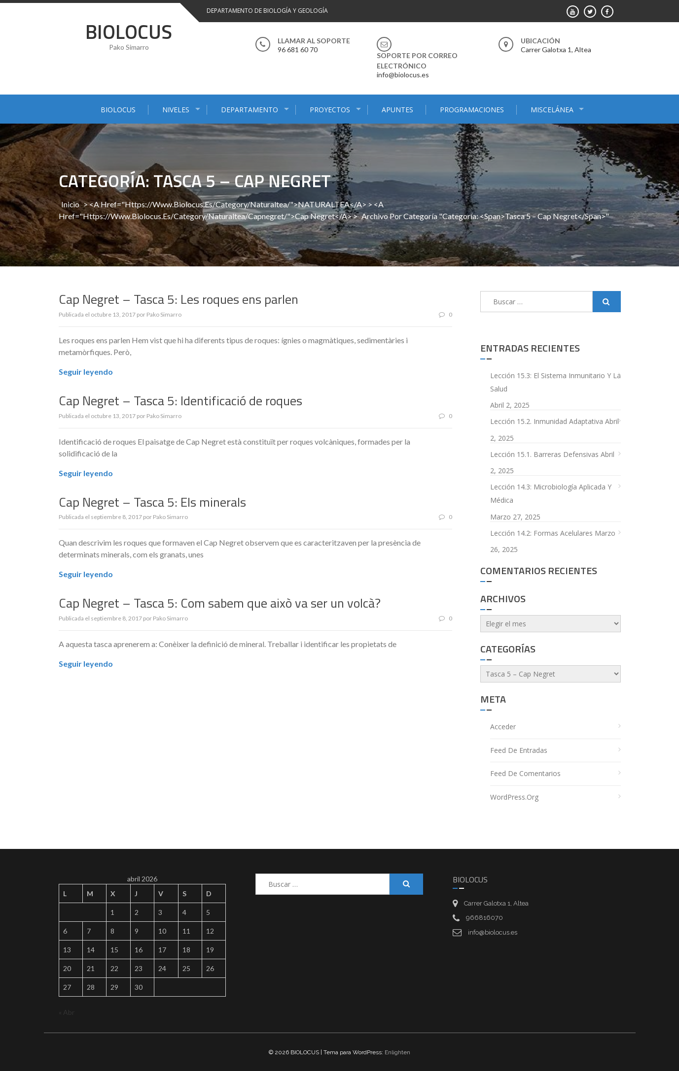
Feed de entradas (518, 749)
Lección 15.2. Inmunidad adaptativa (546, 421)
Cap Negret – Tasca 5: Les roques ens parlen (178, 299)
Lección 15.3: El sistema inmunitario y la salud (555, 382)
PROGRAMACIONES (472, 109)
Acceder (503, 726)
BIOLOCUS (128, 32)
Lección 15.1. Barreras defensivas (544, 453)
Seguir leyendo (86, 371)
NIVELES (175, 109)
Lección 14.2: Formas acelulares (541, 532)
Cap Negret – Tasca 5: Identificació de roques (180, 400)
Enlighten (397, 1051)
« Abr (66, 1011)
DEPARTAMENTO (249, 109)
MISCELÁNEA (552, 109)
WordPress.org (514, 796)
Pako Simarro (163, 314)
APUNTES (397, 109)
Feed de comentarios (525, 773)
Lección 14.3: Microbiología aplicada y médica (550, 493)
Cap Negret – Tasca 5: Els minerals (152, 501)
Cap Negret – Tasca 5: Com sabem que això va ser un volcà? (220, 603)
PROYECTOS (330, 109)
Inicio (70, 204)
